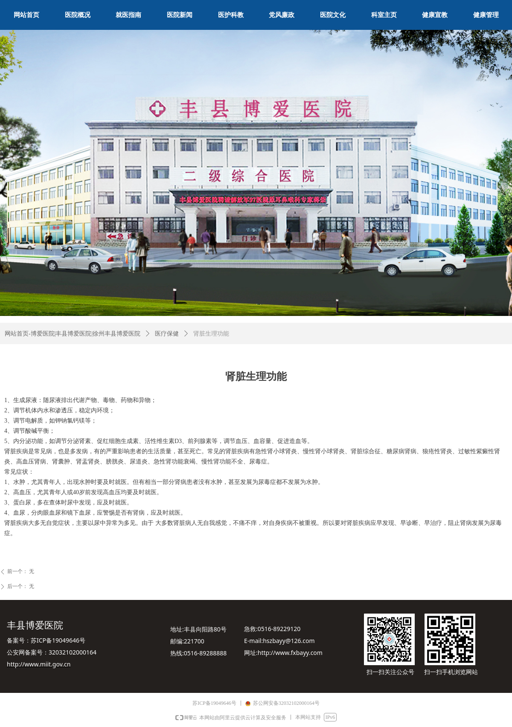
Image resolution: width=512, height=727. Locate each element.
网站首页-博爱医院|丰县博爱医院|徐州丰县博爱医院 (72, 333)
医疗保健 (167, 333)
